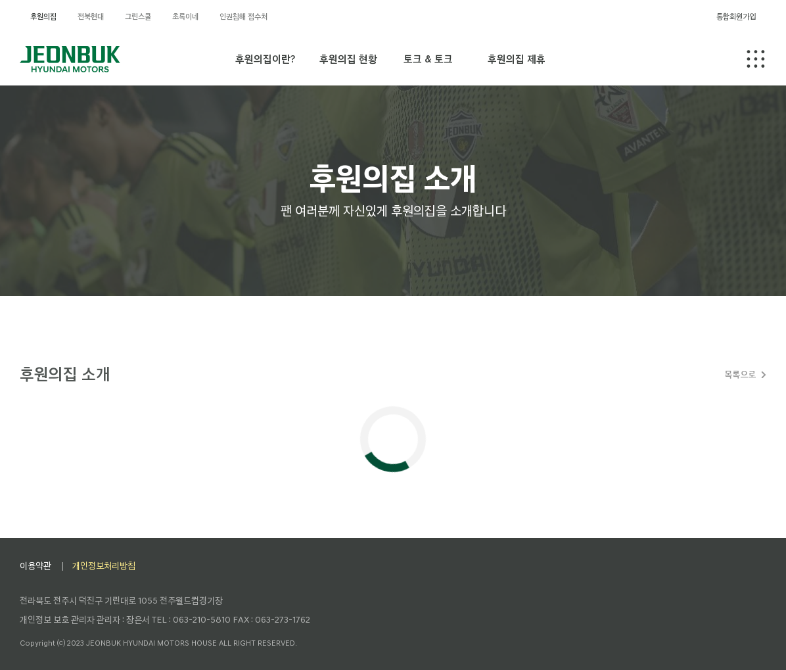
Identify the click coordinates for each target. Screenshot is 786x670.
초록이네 (185, 16)
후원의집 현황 (348, 59)
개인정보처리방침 (103, 565)
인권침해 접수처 (243, 16)
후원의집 (43, 16)
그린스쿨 (138, 16)
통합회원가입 (736, 16)
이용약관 (35, 565)
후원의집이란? (265, 59)
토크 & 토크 (428, 59)
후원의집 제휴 (516, 59)
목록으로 (740, 374)
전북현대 (91, 16)
